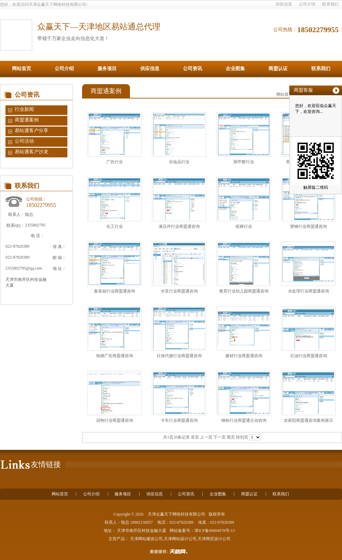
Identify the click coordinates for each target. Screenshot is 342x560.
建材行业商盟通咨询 (243, 355)
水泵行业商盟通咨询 (179, 291)
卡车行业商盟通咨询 (179, 420)
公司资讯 (192, 68)
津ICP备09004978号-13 (214, 530)
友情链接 (46, 464)
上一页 (206, 437)
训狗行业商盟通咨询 (114, 420)
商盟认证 (278, 68)
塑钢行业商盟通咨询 (308, 226)
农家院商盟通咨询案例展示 (308, 420)
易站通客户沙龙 (31, 151)
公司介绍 (307, 4)
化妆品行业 (179, 161)
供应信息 (284, 4)
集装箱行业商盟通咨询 (114, 291)
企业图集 (235, 68)
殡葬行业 (244, 226)
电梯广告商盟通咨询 (114, 355)
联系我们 (330, 4)
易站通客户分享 (31, 130)
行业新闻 (24, 109)
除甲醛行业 (244, 161)
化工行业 (114, 226)
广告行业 (114, 161)
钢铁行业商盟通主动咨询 (243, 420)
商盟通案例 (27, 119)
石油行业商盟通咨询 (308, 355)
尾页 (231, 437)
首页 (195, 437)
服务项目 (107, 68)
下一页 (219, 437)
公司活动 (24, 141)
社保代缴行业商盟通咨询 (179, 355)
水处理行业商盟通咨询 (308, 291)
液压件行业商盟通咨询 (179, 226)
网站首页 (21, 68)
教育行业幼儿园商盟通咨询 (243, 291)
